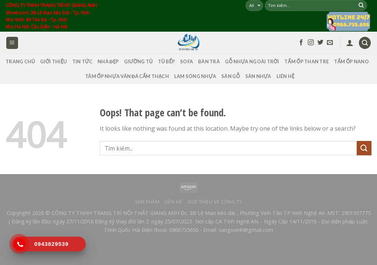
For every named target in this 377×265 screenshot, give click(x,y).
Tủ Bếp (166, 61)
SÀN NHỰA (258, 76)
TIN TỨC (82, 61)
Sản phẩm (147, 202)
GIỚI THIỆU (53, 61)
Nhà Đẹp (108, 61)
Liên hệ (173, 202)
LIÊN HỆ (285, 76)
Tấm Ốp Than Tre (306, 61)
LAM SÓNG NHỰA (195, 76)
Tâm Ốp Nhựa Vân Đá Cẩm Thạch (127, 76)
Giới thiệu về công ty (214, 202)
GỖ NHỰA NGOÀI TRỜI (252, 61)
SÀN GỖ (230, 76)
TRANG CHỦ (20, 61)
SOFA (186, 61)
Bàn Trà (209, 61)
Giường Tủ (138, 61)
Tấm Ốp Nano (351, 61)
